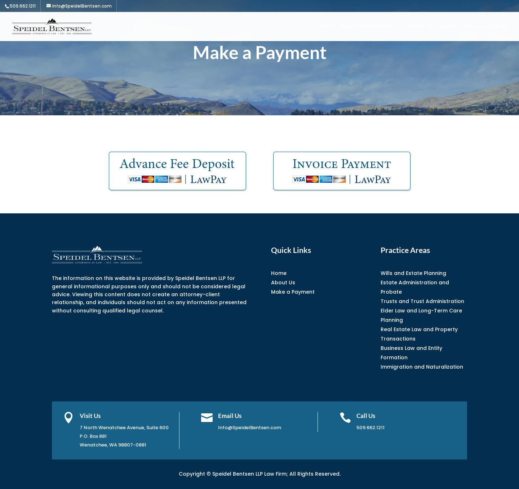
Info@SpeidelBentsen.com (249, 427)
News (448, 27)
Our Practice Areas (366, 27)
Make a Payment (485, 27)
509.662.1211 (23, 6)
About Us (420, 27)
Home (325, 27)
